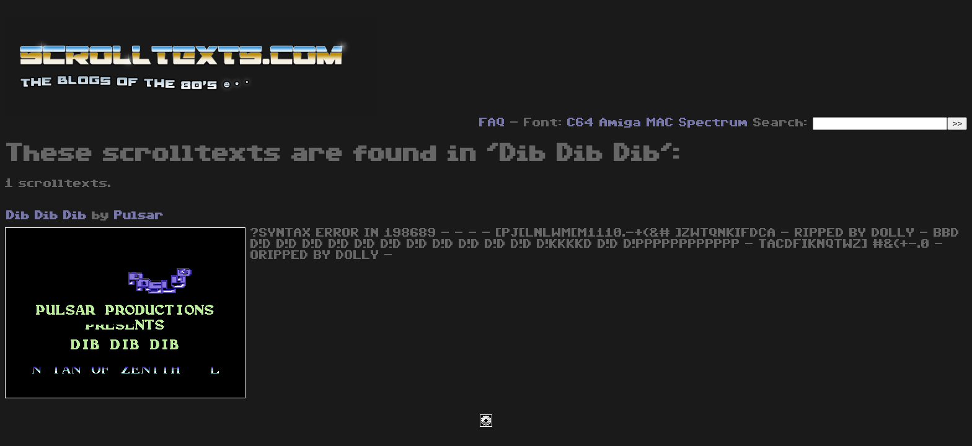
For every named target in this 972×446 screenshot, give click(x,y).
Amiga (620, 123)
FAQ (492, 123)
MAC (660, 123)
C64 (580, 123)
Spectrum (713, 123)
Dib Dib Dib (46, 216)
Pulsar (139, 216)
